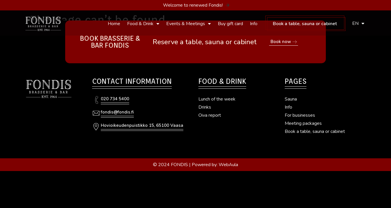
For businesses (300, 115)
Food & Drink (143, 23)
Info (253, 24)
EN (358, 23)
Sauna (291, 99)
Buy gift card (230, 24)
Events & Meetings (188, 23)
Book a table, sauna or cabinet (305, 24)
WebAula (228, 164)
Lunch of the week (216, 99)
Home (114, 24)
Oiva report (209, 115)
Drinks (204, 107)
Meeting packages (303, 123)
